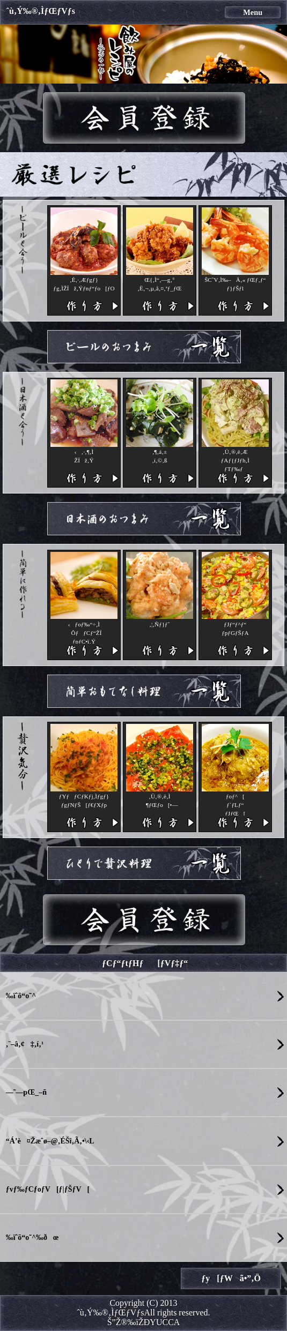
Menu (252, 12)
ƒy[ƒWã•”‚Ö (231, 1278)
